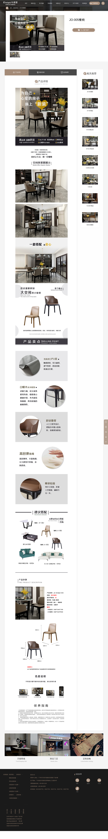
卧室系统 (11, 774)
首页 (26, 3)
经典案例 (84, 3)
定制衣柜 (18, 794)
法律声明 (15, 811)
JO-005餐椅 (23, 8)
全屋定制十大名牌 (13, 791)
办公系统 (11, 811)
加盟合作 (58, 3)
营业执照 (23, 811)
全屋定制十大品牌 (13, 784)
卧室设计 (18, 774)
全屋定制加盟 (12, 788)
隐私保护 (19, 811)
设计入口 (7, 811)
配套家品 (15, 8)
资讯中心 (66, 3)
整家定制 (33, 3)
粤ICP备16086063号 (12, 821)
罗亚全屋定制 (12, 781)
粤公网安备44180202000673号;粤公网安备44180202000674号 (15, 823)
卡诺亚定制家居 (13, 798)
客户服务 (41, 3)
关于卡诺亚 (75, 3)
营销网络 (50, 3)
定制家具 (11, 794)
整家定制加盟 (12, 778)
